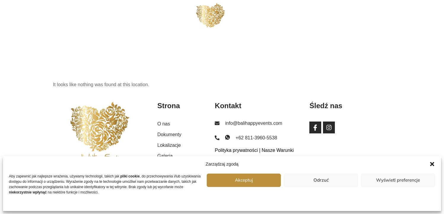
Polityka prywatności (236, 150)
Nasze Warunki (278, 150)
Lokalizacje (252, 18)
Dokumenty (169, 18)
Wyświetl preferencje (398, 180)
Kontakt (328, 18)
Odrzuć (321, 180)
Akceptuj (244, 180)
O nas (133, 18)
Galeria (293, 18)
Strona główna (91, 18)
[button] (432, 164)
